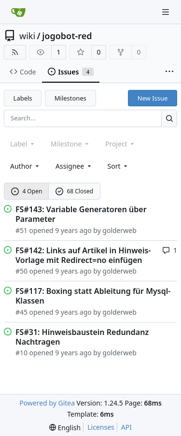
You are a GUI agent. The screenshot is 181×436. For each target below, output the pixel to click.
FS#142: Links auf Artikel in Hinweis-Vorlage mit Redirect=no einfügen (83, 255)
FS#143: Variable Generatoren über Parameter (81, 214)
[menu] (118, 166)
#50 (21, 271)
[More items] (169, 72)
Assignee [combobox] (74, 166)
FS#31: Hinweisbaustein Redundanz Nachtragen (82, 337)
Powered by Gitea (47, 402)
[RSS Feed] (15, 52)
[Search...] (169, 118)
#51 (21, 230)
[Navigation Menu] (166, 12)
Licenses (100, 427)
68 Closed (74, 191)
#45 (21, 312)
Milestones (70, 98)
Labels (23, 98)
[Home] (18, 12)
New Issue (153, 98)
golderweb (119, 230)
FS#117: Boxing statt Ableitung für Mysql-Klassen (92, 295)
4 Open (26, 191)
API (126, 427)
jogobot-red (67, 36)
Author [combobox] (25, 166)
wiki (27, 36)
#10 (21, 352)
